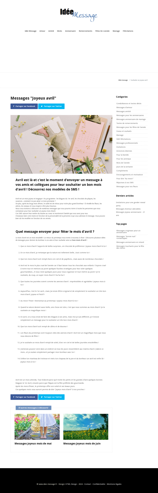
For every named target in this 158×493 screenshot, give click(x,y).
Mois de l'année (123, 163)
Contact (87, 483)
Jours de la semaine (124, 167)
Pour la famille (122, 155)
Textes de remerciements (127, 123)
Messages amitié (123, 111)
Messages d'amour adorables (128, 209)
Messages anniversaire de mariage (131, 119)
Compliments (122, 171)
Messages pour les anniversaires (130, 115)
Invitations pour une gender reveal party (130, 204)
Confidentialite (99, 483)
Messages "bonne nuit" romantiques (126, 237)
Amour (42, 31)
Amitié (51, 31)
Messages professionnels (127, 143)
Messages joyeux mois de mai (33, 442)
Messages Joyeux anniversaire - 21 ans (130, 213)
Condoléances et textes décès (128, 103)
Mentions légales (114, 483)
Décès (59, 31)
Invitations (121, 147)
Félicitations (128, 31)
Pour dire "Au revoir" (125, 179)
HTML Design (71, 483)
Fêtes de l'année (102, 31)
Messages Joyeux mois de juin (82, 442)
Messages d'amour (124, 107)
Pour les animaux (123, 159)
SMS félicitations (123, 139)
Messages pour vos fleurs (127, 186)
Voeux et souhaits (123, 131)
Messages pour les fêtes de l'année (131, 127)
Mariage (116, 31)
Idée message (30, 31)
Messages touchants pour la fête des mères (130, 247)
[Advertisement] (79, 53)
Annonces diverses (124, 151)
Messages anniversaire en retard (130, 242)
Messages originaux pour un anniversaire (128, 232)
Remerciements (85, 31)
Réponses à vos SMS (125, 182)
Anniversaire (70, 31)
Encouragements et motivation (129, 175)
